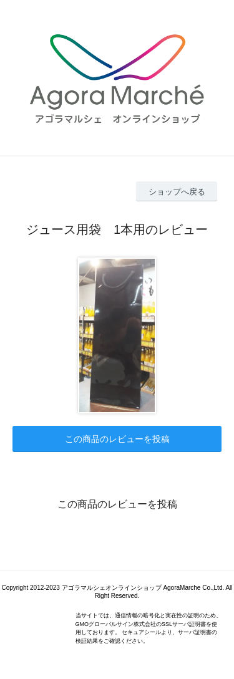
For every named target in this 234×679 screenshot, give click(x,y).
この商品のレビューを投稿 (117, 439)
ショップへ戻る (177, 191)
